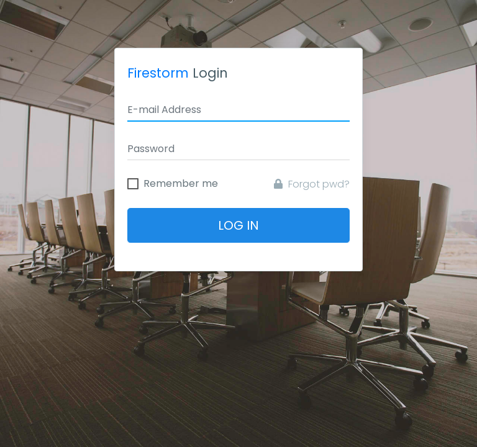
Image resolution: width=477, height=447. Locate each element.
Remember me (180, 184)
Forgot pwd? (312, 184)
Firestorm (158, 73)
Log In (238, 225)
